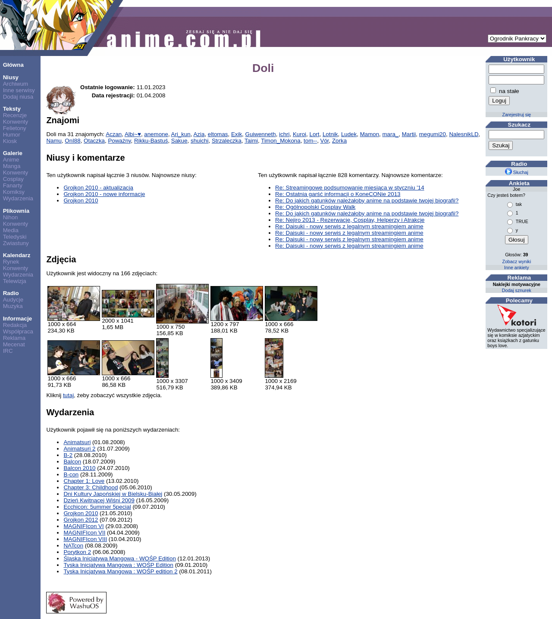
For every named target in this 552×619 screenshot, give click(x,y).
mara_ (391, 134)
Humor (11, 134)
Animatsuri (77, 442)
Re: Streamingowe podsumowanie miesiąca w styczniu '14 (349, 187)
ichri (284, 134)
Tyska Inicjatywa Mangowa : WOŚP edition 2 (120, 571)
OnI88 (72, 140)
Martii (409, 134)
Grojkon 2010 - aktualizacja (98, 187)
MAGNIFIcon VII (84, 532)
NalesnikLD (463, 134)
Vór (324, 140)
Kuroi (299, 134)
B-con (70, 474)
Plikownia (16, 211)
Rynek (11, 261)
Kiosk (10, 141)
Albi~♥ (133, 134)
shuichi (200, 140)
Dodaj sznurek (516, 290)
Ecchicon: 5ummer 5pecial (97, 507)
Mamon (369, 134)
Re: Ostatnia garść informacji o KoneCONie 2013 (337, 194)
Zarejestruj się (516, 114)
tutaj (68, 395)
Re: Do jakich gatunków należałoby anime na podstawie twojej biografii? (366, 200)
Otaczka (94, 140)
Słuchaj (516, 172)
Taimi (251, 140)
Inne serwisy (19, 90)
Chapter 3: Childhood (90, 487)
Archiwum (15, 84)
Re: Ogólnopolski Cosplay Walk (315, 207)
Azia (198, 134)
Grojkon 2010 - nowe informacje (104, 194)
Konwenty (15, 121)
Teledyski (15, 236)
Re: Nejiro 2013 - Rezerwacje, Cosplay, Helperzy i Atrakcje (349, 220)
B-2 (67, 455)
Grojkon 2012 (80, 519)
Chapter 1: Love (83, 481)
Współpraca (18, 331)
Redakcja (15, 325)
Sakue (179, 140)
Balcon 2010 (79, 468)
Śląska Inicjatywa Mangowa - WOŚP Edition (119, 558)
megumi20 (432, 134)
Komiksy (14, 192)
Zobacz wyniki (516, 261)
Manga (12, 166)
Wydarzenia (18, 198)
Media (11, 230)
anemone (156, 134)
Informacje (17, 318)
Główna (13, 65)
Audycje (13, 299)
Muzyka (13, 306)
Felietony (14, 128)
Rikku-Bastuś (151, 140)
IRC (8, 351)
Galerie (12, 153)
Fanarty (12, 185)
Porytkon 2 (77, 552)
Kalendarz (17, 255)
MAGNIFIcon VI (83, 526)
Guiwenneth (260, 134)
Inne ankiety (516, 267)
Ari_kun (181, 134)
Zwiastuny (16, 243)
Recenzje (15, 115)
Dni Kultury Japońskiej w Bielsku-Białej (112, 494)
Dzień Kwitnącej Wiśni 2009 (98, 500)
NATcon (73, 545)
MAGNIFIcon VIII (85, 539)
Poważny (119, 140)
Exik (236, 134)
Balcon (72, 461)
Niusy (11, 77)
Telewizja (14, 281)
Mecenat (14, 344)
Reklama (14, 338)
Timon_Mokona (280, 140)
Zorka (339, 140)
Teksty (12, 109)
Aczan (114, 134)
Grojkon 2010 (80, 200)
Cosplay (13, 179)
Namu (54, 140)
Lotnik (330, 134)
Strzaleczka (227, 140)
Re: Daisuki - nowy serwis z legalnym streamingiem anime (349, 226)
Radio (11, 293)
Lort (314, 134)
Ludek (349, 134)
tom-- (310, 140)
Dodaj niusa (18, 96)
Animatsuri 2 (79, 448)
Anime (11, 159)
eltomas (218, 134)
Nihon (10, 217)
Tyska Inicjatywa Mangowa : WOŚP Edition (118, 565)
